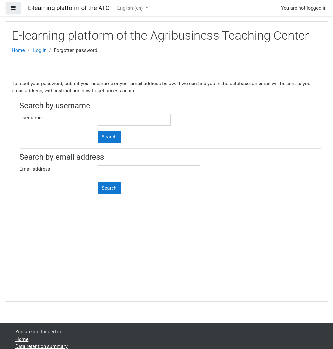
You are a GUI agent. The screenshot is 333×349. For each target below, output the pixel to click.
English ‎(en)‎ (130, 8)
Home (18, 50)
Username (31, 118)
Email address (35, 169)
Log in (40, 50)
